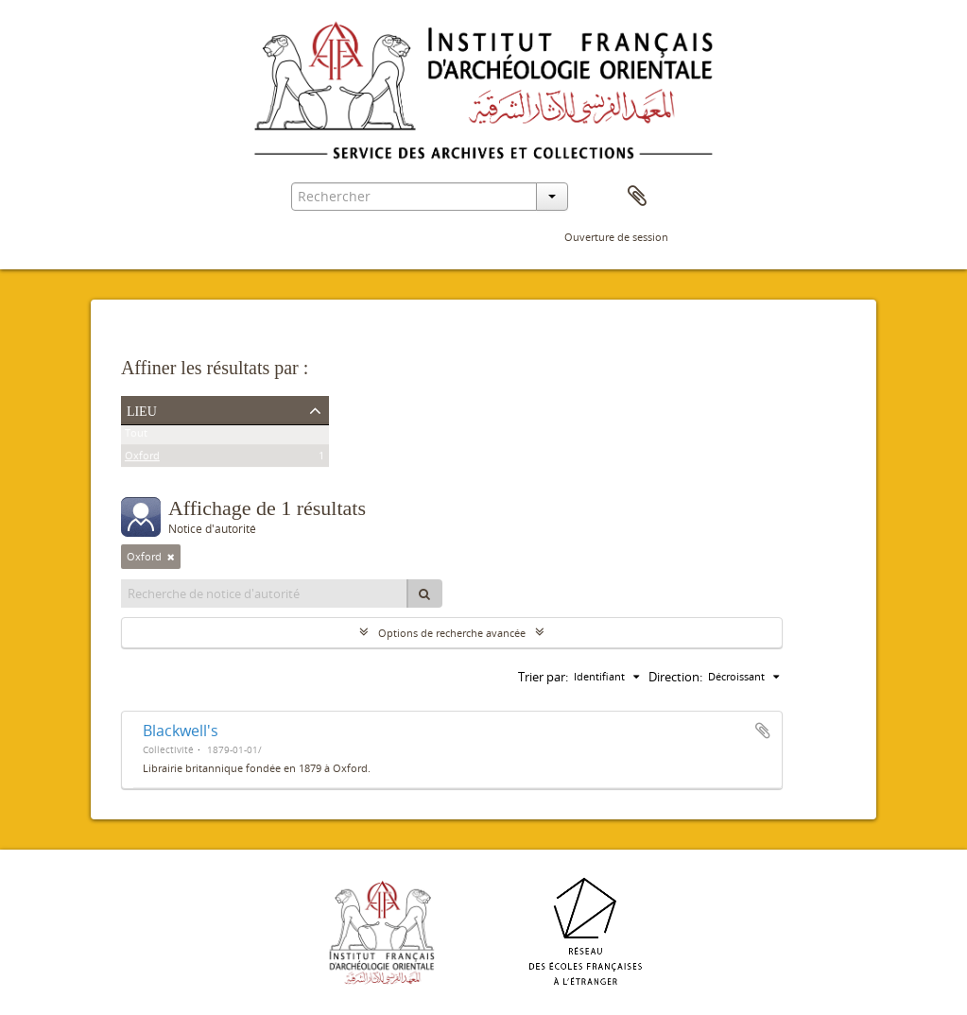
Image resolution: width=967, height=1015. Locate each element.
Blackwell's (180, 730)
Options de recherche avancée (452, 633)
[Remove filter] (171, 556)
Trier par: (543, 676)
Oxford (142, 459)
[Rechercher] (424, 593)
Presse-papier (637, 196)
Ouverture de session (616, 237)
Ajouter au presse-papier (762, 730)
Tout (136, 436)
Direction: (675, 676)
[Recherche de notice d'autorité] (264, 593)
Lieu (142, 409)
